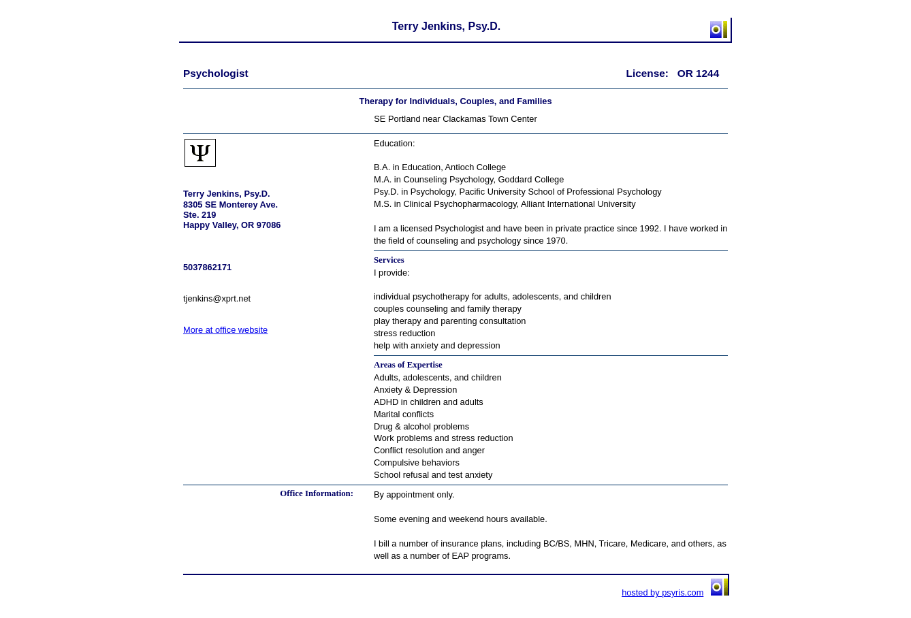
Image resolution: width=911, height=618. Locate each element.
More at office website (225, 330)
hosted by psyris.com (662, 592)
